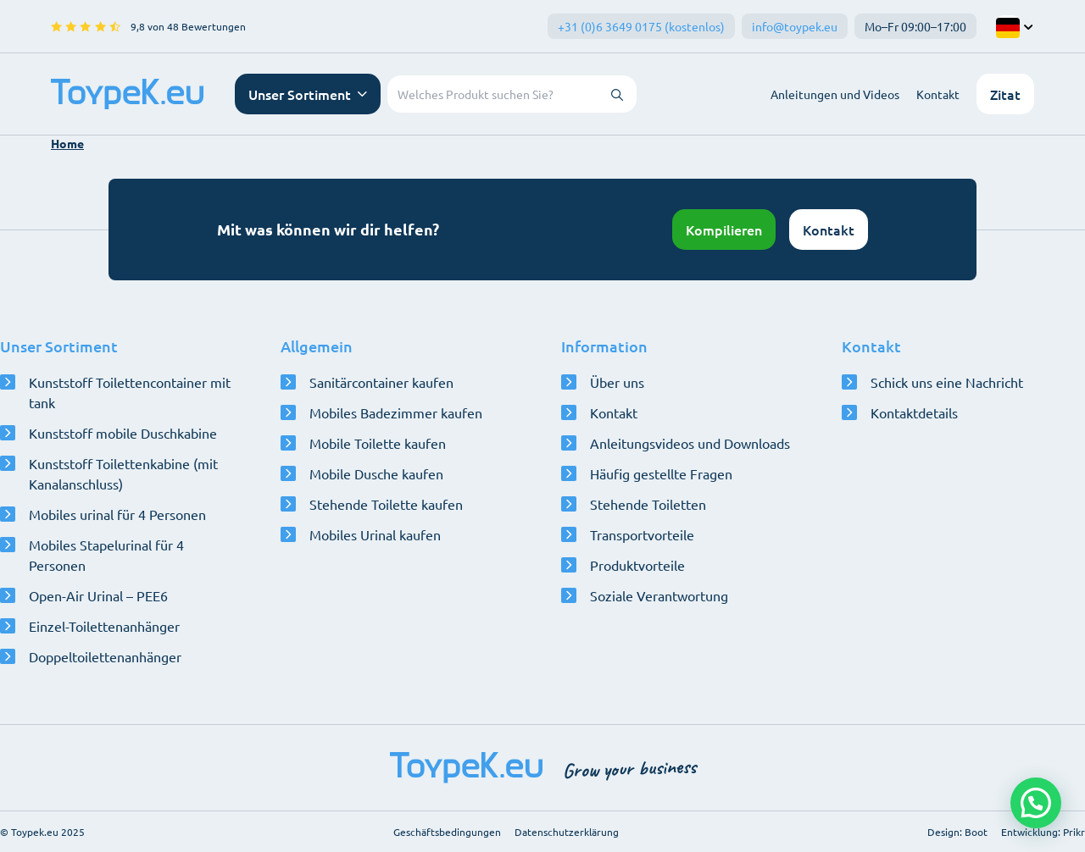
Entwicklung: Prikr (1043, 831)
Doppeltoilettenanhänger (105, 656)
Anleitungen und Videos (835, 94)
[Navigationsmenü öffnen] (308, 94)
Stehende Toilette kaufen (386, 503)
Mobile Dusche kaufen (376, 473)
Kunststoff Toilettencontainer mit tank (130, 392)
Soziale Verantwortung (659, 595)
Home (67, 143)
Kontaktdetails (914, 412)
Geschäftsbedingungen (447, 831)
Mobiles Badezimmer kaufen (395, 412)
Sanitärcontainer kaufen (381, 381)
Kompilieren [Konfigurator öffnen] (724, 229)
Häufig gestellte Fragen (661, 473)
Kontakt (938, 94)
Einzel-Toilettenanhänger (104, 625)
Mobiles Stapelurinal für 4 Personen (106, 554)
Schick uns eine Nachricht (947, 381)
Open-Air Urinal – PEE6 (98, 595)
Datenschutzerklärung (567, 831)
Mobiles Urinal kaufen (375, 534)
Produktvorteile (637, 564)
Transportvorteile (642, 534)
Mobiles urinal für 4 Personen (117, 514)
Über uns (617, 381)
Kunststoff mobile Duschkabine (123, 432)
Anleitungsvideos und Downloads (690, 442)
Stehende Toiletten (648, 503)
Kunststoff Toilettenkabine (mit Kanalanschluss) (123, 473)
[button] (1035, 802)
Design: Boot (957, 831)
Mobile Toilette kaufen (377, 442)
